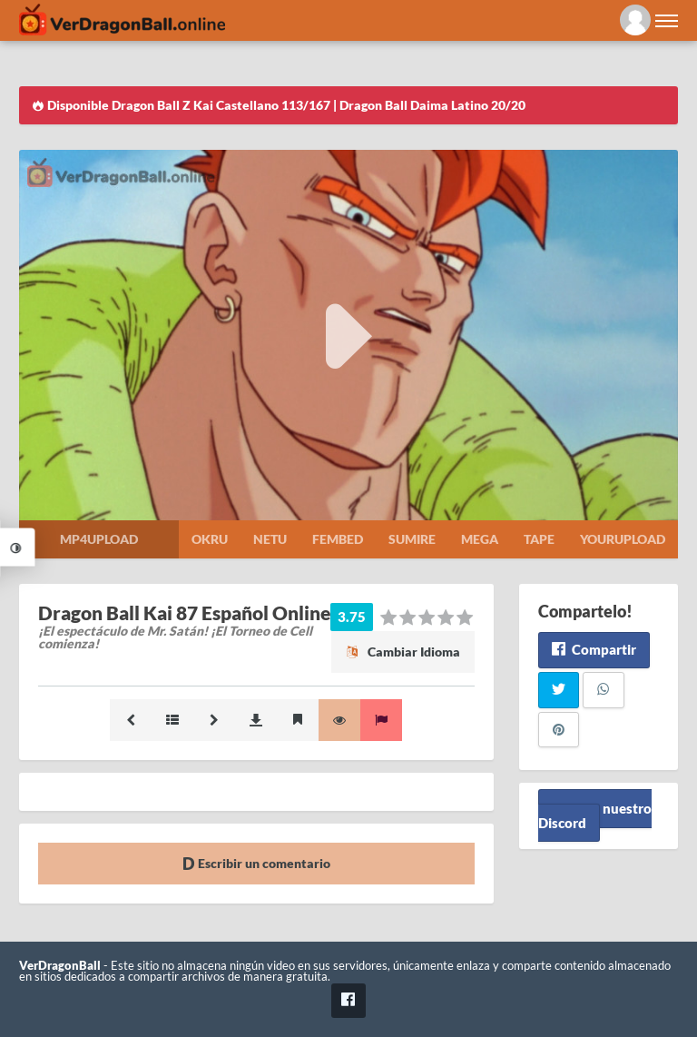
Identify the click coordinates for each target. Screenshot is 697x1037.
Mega (479, 539)
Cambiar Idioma (403, 651)
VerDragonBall (60, 966)
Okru (209, 539)
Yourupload (622, 539)
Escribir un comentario (256, 863)
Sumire (412, 539)
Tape (539, 539)
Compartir (594, 649)
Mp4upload (99, 539)
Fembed (337, 539)
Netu (270, 539)
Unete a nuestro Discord (595, 815)
